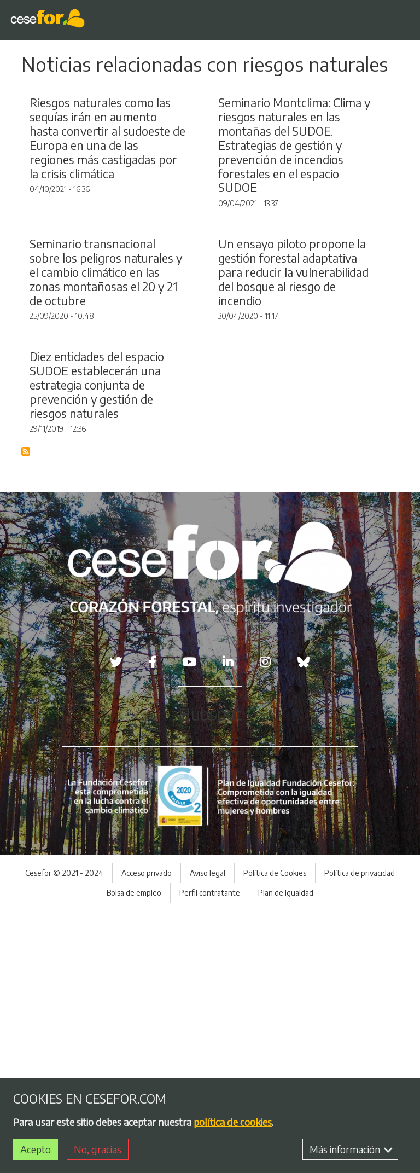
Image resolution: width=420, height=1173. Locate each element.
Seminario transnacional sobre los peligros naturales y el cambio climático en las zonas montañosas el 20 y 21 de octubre (106, 447)
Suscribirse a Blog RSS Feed (26, 714)
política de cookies (233, 1122)
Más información (351, 1149)
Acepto (35, 1149)
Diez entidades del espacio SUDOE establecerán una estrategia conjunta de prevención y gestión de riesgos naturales (97, 647)
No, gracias (97, 1149)
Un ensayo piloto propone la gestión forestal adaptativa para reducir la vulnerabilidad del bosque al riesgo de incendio (293, 447)
